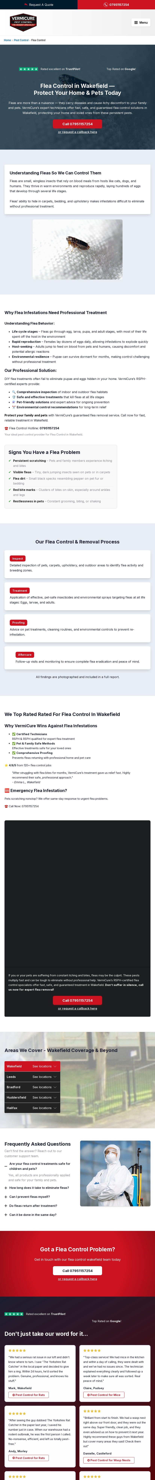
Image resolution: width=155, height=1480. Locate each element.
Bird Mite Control (92, 1467)
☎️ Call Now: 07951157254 (22, 792)
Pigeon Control (91, 1462)
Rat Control (88, 1426)
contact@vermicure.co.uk (23, 1426)
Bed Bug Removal (92, 1457)
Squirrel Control (91, 1442)
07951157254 (18, 1420)
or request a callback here (77, 118)
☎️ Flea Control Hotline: (32, 414)
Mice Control (89, 1437)
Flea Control (89, 1452)
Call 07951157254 (77, 110)
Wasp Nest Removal (94, 1447)
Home (7, 40)
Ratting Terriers (91, 1431)
